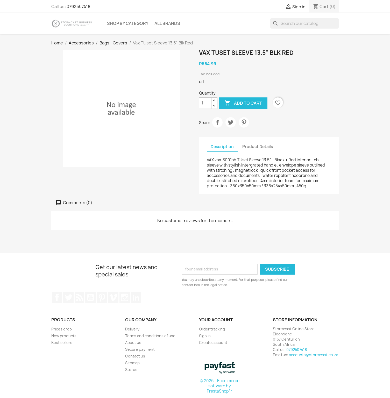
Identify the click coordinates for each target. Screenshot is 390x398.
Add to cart (243, 103)
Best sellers (61, 342)
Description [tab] (222, 146)
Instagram (124, 297)
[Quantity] (205, 103)
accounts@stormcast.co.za (313, 354)
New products (63, 335)
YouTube (90, 297)
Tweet (230, 122)
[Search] (304, 23)
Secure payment (140, 349)
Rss (79, 297)
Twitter (68, 297)
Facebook (57, 297)
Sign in (205, 335)
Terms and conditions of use (150, 335)
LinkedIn (136, 297)
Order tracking (212, 329)
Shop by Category (127, 23)
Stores (131, 369)
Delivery (132, 329)
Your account (216, 320)
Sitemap (132, 362)
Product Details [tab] (257, 146)
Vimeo (113, 297)
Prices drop (61, 329)
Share (217, 122)
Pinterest (244, 122)
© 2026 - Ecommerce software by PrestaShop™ (219, 386)
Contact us (135, 356)
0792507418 (78, 6)
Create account (213, 342)
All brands (167, 23)
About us (133, 342)
